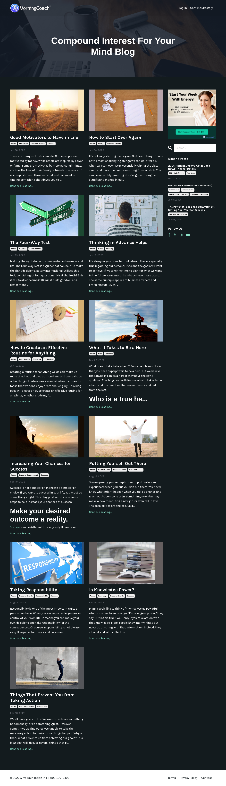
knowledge (102, 596)
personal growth (38, 144)
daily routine (24, 359)
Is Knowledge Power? (111, 589)
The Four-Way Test (30, 242)
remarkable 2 (187, 190)
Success (15, 527)
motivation (23, 144)
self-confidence (135, 470)
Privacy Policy (189, 778)
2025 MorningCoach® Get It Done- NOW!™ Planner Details (189, 167)
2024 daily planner (176, 173)
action (13, 144)
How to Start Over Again (115, 137)
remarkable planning (199, 195)
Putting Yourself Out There (117, 463)
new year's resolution (178, 214)
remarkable (174, 190)
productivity (49, 359)
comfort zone (104, 470)
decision (22, 249)
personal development (28, 475)
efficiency (37, 359)
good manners (35, 249)
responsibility (42, 596)
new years (191, 173)
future (100, 249)
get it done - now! (26, 706)
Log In (182, 8)
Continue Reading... (21, 185)
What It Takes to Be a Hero (117, 347)
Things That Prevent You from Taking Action (42, 697)
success (51, 144)
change (101, 144)
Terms (172, 778)
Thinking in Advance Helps (118, 242)
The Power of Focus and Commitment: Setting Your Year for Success (191, 208)
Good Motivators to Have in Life (44, 137)
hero (100, 354)
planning (109, 249)
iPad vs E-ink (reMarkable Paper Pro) (190, 185)
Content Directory (201, 8)
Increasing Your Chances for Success (40, 466)
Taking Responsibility (33, 589)
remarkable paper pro (178, 195)
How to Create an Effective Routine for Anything (38, 350)
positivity (109, 354)
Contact (206, 778)
